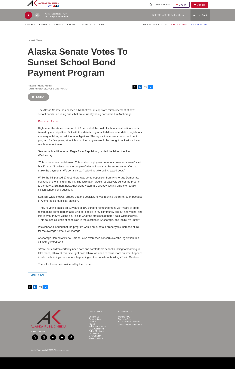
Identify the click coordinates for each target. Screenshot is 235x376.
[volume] (37, 21)
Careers (92, 328)
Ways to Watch (96, 345)
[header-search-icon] (151, 7)
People (92, 330)
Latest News (35, 46)
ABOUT (103, 31)
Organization (95, 326)
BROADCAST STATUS (155, 31)
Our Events (94, 340)
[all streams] (200, 22)
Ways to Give (124, 326)
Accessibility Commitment (130, 331)
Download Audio (48, 127)
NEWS (57, 31)
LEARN (71, 31)
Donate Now (124, 323)
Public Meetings (96, 337)
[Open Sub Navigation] (35, 31)
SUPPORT (86, 31)
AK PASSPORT (199, 31)
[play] (28, 21)
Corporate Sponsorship (129, 328)
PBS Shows (163, 8)
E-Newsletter (95, 342)
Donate (202, 8)
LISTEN (43, 31)
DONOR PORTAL (179, 31)
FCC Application (96, 335)
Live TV (182, 8)
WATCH (29, 31)
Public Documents (97, 333)
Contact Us (94, 323)
